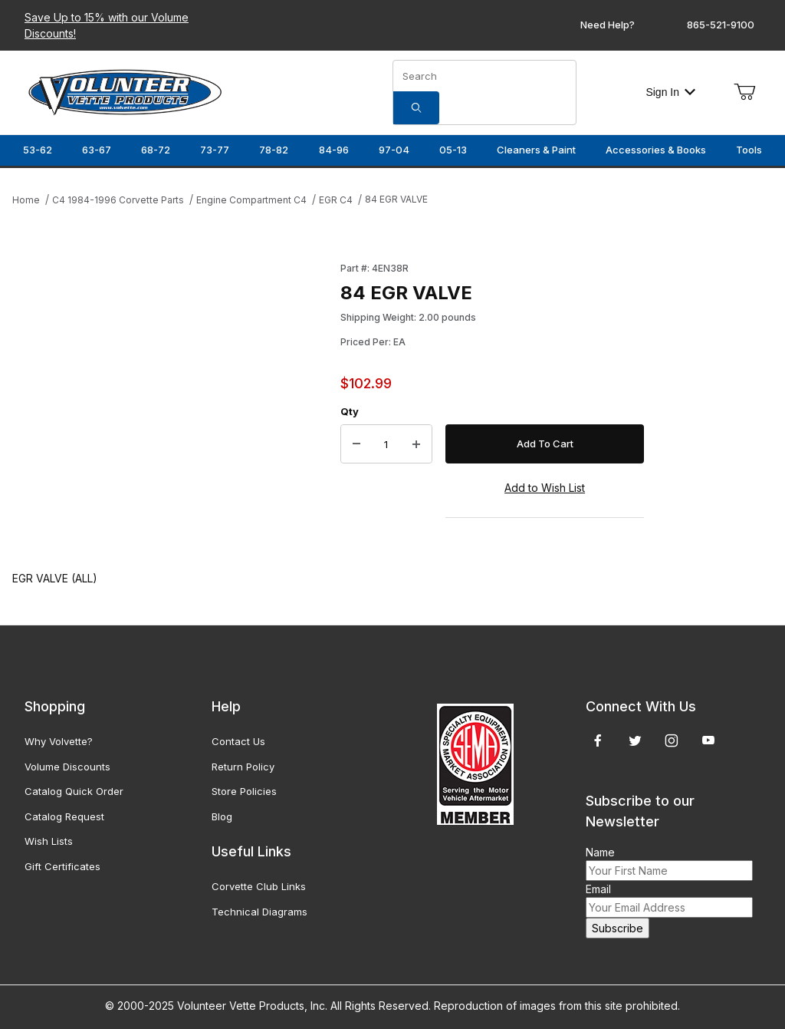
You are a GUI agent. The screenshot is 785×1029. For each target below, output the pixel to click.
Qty (349, 411)
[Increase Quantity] (416, 444)
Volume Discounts (67, 766)
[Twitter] (635, 740)
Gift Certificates (62, 866)
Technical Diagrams (259, 911)
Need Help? (607, 24)
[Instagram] (672, 740)
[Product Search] (484, 76)
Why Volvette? (59, 741)
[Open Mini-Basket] (744, 92)
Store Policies (244, 791)
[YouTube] (708, 740)
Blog (222, 816)
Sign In (670, 92)
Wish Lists (49, 841)
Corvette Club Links (259, 886)
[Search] (416, 107)
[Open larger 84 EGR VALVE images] (172, 400)
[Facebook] (598, 740)
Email (598, 888)
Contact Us (238, 741)
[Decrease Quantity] (356, 444)
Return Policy (243, 766)
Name (600, 852)
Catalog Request (64, 816)
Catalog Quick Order (74, 791)
